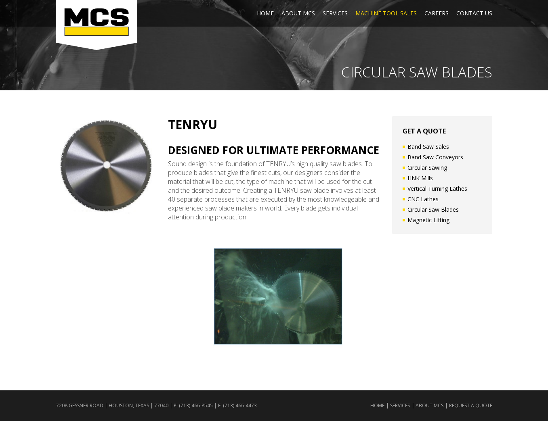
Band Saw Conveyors (435, 157)
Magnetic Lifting (428, 220)
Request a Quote (470, 405)
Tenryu (192, 124)
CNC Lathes (423, 199)
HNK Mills (420, 178)
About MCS (298, 13)
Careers (436, 13)
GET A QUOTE (424, 131)
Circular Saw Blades (433, 209)
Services (335, 13)
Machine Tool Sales (386, 13)
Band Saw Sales (428, 146)
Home (265, 13)
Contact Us (474, 13)
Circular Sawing (427, 167)
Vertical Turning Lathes (437, 188)
